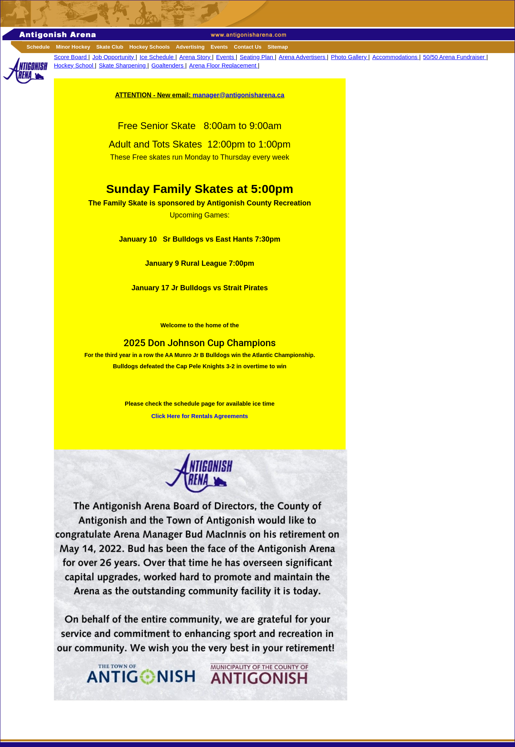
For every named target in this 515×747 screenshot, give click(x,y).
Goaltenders (168, 65)
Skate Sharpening (123, 65)
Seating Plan (257, 57)
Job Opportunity (114, 57)
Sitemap (278, 47)
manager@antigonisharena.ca (238, 95)
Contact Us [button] (248, 47)
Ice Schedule (157, 57)
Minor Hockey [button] (73, 47)
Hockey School (74, 65)
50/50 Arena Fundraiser (454, 57)
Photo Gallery (349, 57)
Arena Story (195, 57)
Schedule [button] (38, 47)
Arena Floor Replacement (223, 65)
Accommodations (395, 57)
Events (226, 57)
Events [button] (219, 47)
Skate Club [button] (109, 47)
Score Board (71, 57)
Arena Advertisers (303, 57)
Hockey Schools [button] (149, 47)
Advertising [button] (190, 47)
